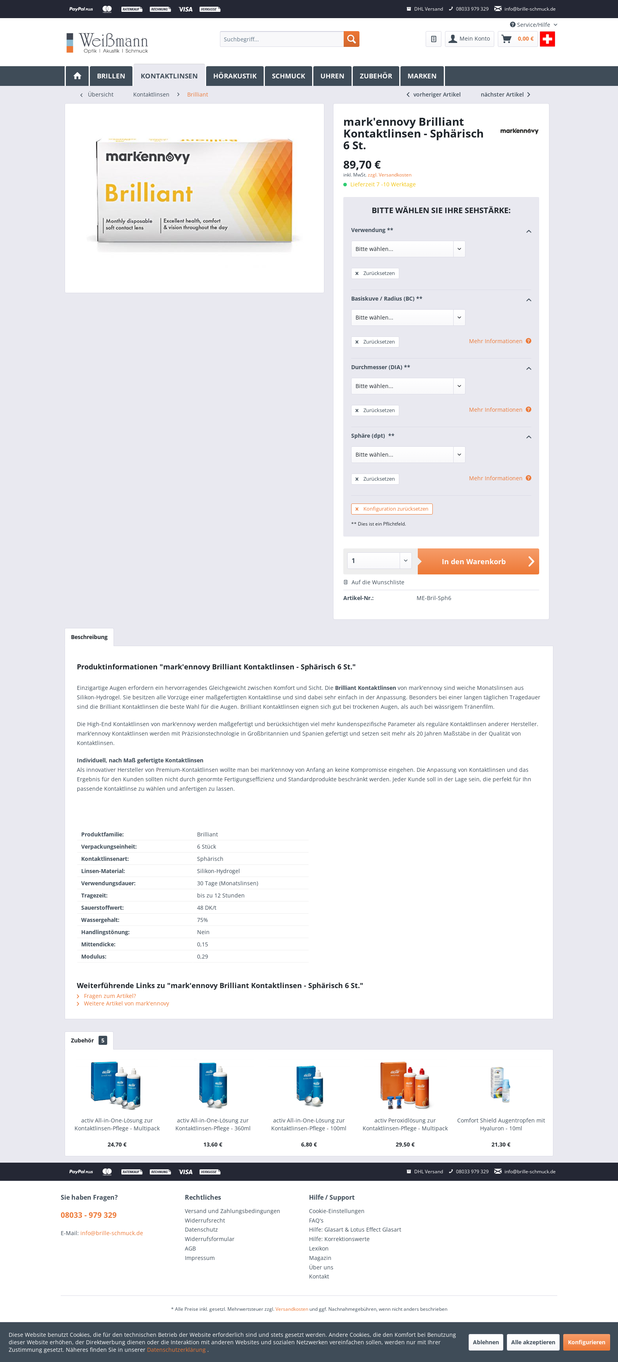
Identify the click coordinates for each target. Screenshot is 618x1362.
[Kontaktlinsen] (170, 75)
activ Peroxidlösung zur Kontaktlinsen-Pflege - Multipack (405, 1124)
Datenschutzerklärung (177, 1349)
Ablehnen (486, 1342)
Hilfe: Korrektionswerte (339, 1239)
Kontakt (319, 1276)
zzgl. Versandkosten (389, 174)
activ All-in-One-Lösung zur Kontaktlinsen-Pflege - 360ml (213, 1124)
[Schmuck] (289, 76)
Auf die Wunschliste (373, 582)
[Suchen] (351, 39)
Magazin (320, 1258)
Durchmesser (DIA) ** (441, 367)
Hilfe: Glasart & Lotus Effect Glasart (355, 1229)
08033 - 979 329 (89, 1215)
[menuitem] (289, 39)
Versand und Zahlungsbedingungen (232, 1211)
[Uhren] (333, 76)
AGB (190, 1248)
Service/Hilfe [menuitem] (531, 24)
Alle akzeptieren (533, 1342)
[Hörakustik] (235, 76)
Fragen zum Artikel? (106, 996)
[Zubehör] (376, 76)
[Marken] (422, 76)
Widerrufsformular (210, 1239)
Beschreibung (89, 637)
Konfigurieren (586, 1342)
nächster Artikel (505, 94)
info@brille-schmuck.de (111, 1233)
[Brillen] (112, 76)
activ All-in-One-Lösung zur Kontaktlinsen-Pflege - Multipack (117, 1124)
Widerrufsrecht (205, 1220)
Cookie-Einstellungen (337, 1211)
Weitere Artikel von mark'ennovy (123, 1003)
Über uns (321, 1267)
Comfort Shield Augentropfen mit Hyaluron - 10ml (501, 1124)
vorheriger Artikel (434, 94)
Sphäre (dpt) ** (441, 436)
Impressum (200, 1258)
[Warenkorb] (518, 39)
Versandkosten (291, 1309)
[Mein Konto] (469, 39)
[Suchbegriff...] (289, 39)
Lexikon (319, 1248)
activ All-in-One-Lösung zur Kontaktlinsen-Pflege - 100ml (308, 1124)
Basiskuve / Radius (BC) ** (441, 299)
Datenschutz (201, 1229)
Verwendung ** (441, 230)
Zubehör (89, 1040)
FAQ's (316, 1220)
